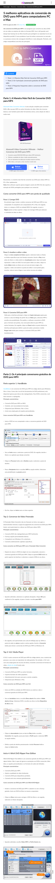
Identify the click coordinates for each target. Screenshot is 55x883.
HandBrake (6, 389)
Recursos (13, 6)
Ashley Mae (22, 24)
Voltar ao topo (52, 872)
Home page (6, 6)
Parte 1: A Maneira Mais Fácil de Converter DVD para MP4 (27, 78)
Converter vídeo (21, 6)
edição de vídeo (12, 665)
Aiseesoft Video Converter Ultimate (14, 106)
